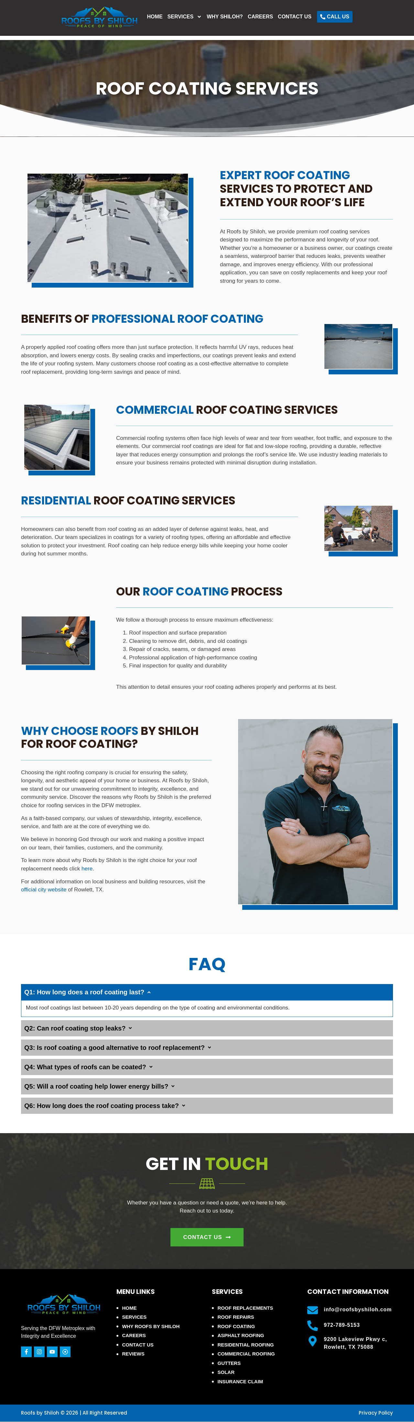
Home (195, 20)
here (87, 869)
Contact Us (335, 20)
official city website (43, 890)
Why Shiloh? (265, 20)
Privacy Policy (376, 1412)
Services (225, 20)
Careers (300, 20)
